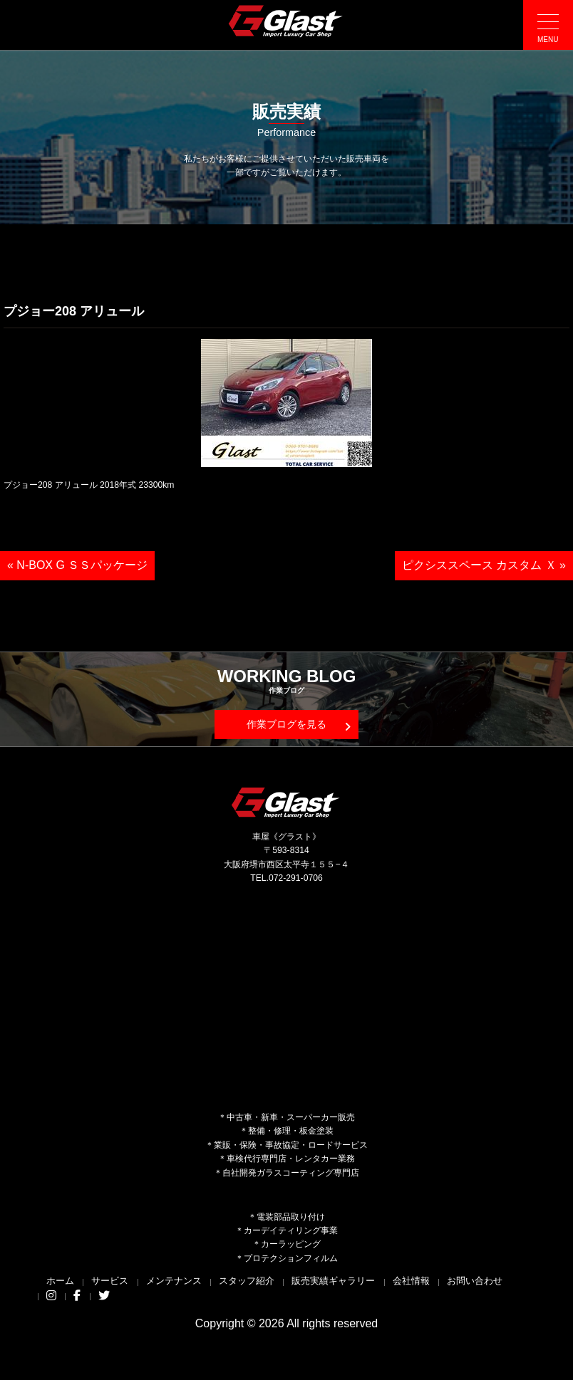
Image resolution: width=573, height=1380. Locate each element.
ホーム (60, 1280)
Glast (286, 802)
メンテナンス (174, 1280)
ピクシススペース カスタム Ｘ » (484, 565)
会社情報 (411, 1280)
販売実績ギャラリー (333, 1280)
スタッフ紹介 (246, 1280)
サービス (109, 1280)
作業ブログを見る (299, 725)
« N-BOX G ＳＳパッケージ (77, 565)
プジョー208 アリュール (74, 311)
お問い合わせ (474, 1280)
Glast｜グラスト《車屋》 (286, 20)
